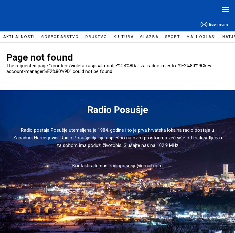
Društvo (96, 37)
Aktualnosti (19, 37)
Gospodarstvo (60, 37)
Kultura (124, 37)
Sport (172, 37)
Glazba (149, 37)
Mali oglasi (201, 37)
